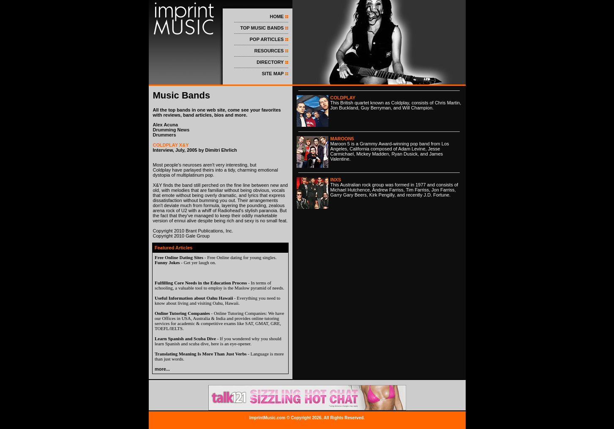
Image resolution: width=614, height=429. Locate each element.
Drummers (164, 134)
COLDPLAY (343, 97)
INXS (335, 179)
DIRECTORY (270, 62)
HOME (277, 16)
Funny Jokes (167, 262)
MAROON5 (342, 138)
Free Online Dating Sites (179, 257)
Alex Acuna (165, 124)
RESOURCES (269, 50)
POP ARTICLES (267, 39)
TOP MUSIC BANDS (262, 27)
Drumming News (171, 129)
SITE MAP (273, 73)
